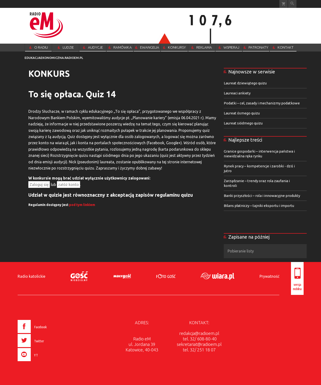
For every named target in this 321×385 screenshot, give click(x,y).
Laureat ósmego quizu (242, 113)
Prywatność (269, 276)
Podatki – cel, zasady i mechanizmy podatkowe (262, 103)
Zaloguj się (39, 184)
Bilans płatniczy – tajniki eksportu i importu (259, 206)
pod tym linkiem (82, 205)
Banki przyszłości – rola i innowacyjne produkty (262, 196)
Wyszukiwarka (292, 4)
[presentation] (42, 362)
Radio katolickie (31, 276)
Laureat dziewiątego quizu (245, 83)
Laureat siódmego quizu (243, 123)
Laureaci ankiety (237, 93)
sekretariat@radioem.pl (199, 344)
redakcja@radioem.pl (199, 333)
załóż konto (68, 184)
